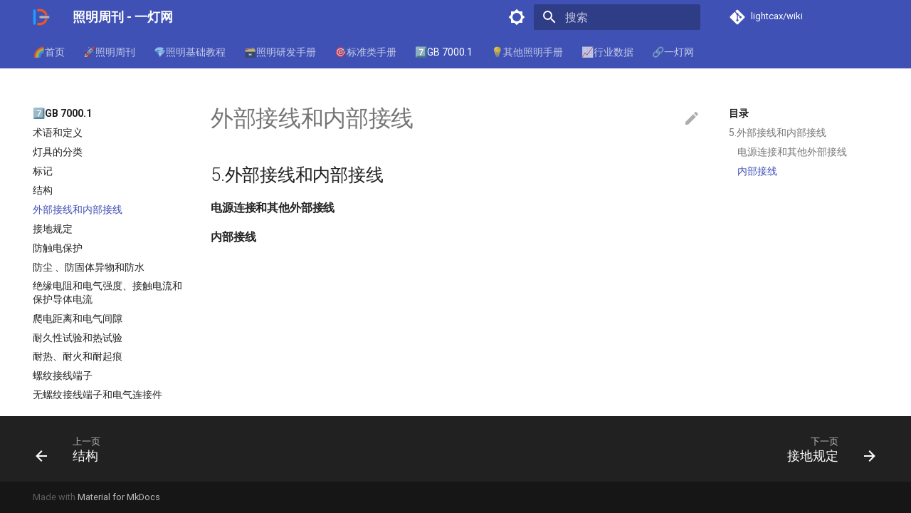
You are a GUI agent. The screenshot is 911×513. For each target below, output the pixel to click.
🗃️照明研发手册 (280, 52)
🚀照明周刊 (109, 52)
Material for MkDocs (119, 497)
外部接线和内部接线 (77, 209)
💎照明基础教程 (190, 52)
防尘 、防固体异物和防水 (88, 267)
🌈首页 (49, 52)
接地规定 (53, 228)
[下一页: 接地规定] (827, 449)
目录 (739, 113)
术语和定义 (58, 132)
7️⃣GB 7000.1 (444, 52)
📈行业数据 (607, 52)
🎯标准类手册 (365, 52)
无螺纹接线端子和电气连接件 (97, 394)
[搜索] (617, 17)
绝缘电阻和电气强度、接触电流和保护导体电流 (107, 292)
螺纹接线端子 (63, 375)
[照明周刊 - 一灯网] (41, 17)
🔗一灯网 (673, 52)
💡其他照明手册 (527, 52)
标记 (43, 171)
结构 (43, 190)
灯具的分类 (58, 151)
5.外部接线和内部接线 (777, 132)
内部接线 (757, 171)
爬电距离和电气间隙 (77, 318)
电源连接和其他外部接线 (792, 151)
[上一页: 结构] (71, 449)
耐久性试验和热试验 (77, 337)
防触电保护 (58, 248)
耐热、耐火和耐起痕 (77, 356)
